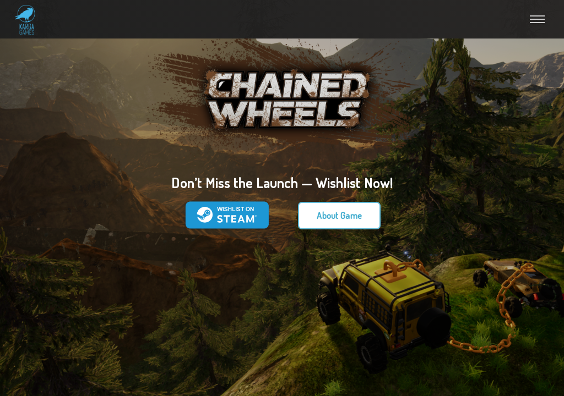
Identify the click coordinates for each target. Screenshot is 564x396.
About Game (339, 215)
